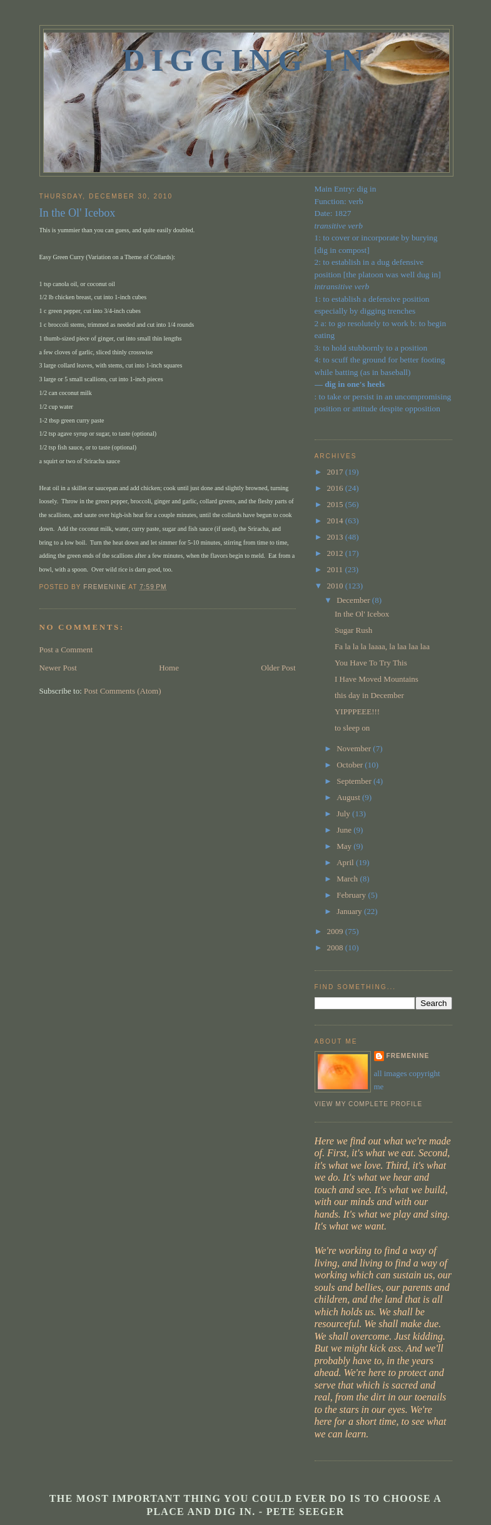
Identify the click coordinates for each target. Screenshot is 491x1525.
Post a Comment (66, 649)
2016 (336, 488)
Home (169, 667)
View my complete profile (369, 1104)
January (350, 911)
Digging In (246, 60)
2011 (336, 569)
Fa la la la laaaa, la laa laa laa (382, 646)
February (352, 895)
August (349, 797)
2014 (336, 520)
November (355, 748)
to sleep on (352, 727)
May (345, 846)
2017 (336, 471)
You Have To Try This (371, 662)
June (345, 829)
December (354, 600)
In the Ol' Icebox (362, 614)
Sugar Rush (353, 630)
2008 (336, 947)
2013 (336, 537)
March (348, 878)
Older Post (278, 667)
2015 (336, 504)
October (351, 764)
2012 (336, 553)
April (346, 862)
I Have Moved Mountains (376, 679)
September (355, 781)
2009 (336, 931)
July (344, 813)
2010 (336, 585)
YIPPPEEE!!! (357, 711)
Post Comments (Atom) (122, 691)
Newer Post (58, 667)
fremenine (408, 1055)
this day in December (369, 695)
